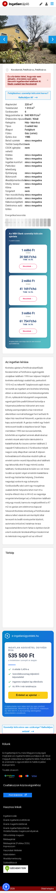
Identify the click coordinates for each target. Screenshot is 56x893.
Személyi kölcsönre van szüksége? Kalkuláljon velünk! (28, 729)
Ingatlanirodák (10, 816)
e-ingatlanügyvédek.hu (25, 635)
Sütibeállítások (10, 862)
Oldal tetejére (47, 888)
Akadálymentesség (12, 858)
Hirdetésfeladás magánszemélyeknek (20, 831)
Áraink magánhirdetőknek (15, 824)
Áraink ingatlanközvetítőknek (16, 820)
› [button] (53, 39)
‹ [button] (4, 39)
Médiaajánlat (9, 839)
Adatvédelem (9, 854)
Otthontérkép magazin (13, 835)
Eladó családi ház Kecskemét (22, 84)
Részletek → (28, 266)
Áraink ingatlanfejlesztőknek (16, 828)
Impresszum (9, 846)
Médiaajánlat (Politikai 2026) (16, 843)
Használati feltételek (12, 850)
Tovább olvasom (10, 770)
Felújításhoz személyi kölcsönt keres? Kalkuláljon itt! (28, 95)
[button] (6, 887)
